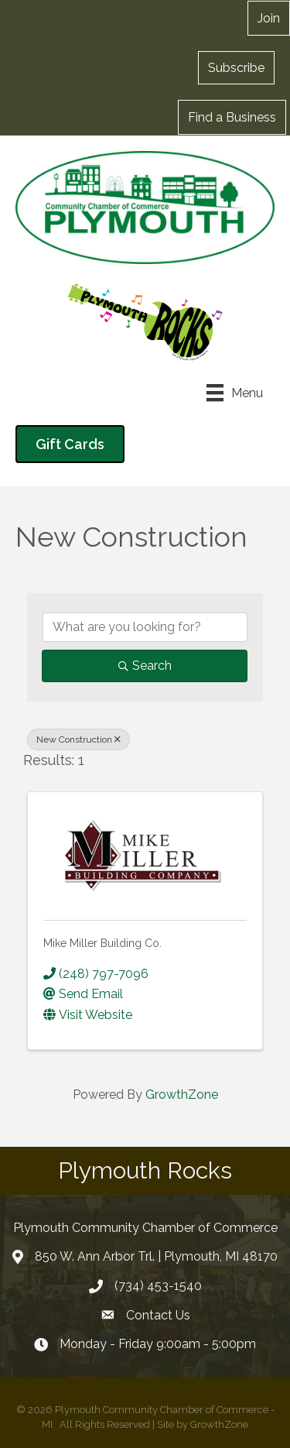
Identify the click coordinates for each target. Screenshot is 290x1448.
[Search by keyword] (145, 627)
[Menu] (235, 392)
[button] (236, 67)
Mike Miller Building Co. (102, 943)
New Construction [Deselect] (78, 739)
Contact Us (158, 1315)
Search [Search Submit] (145, 665)
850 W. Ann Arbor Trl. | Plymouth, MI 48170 (156, 1256)
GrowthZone (181, 1094)
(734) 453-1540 (158, 1285)
